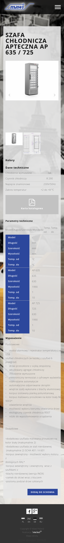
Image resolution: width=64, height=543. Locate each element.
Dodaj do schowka (42, 492)
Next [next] (54, 95)
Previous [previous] (9, 95)
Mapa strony (32, 535)
